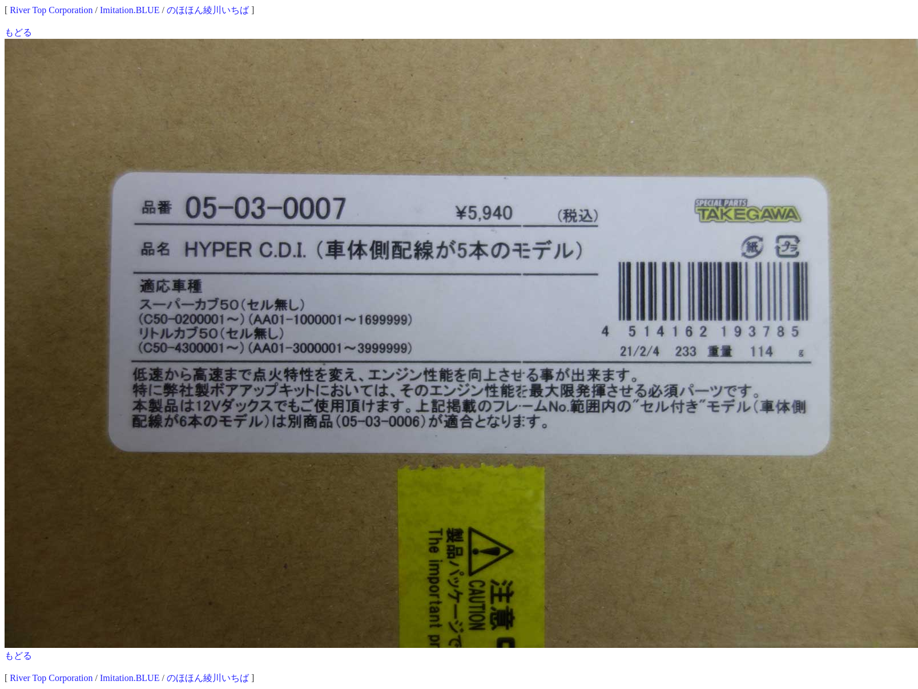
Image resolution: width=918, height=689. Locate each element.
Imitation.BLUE (129, 10)
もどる (18, 32)
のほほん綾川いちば (208, 10)
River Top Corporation (51, 10)
